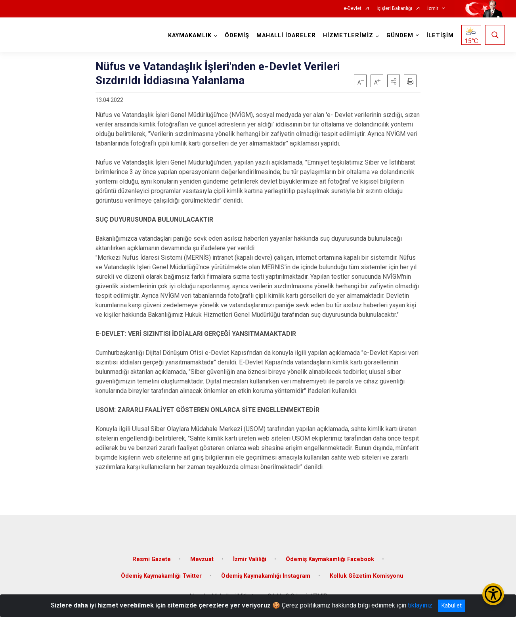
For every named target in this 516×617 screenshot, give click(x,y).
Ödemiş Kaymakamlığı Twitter (161, 576)
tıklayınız (420, 605)
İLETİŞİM (440, 35)
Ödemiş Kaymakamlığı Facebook (330, 559)
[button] (393, 81)
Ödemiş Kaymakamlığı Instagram (265, 576)
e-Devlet (352, 8)
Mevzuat (202, 559)
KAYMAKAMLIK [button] (190, 35)
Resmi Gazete (151, 559)
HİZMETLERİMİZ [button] (348, 35)
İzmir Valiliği (249, 559)
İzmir (432, 8)
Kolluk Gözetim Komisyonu (366, 576)
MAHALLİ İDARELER (286, 35)
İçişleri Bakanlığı (394, 8)
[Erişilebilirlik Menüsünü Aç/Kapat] (493, 594)
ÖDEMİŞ (237, 35)
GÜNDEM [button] (399, 35)
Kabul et (451, 605)
